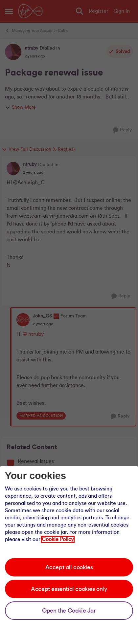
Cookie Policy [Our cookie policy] (58, 539)
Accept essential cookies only (69, 589)
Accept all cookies (69, 567)
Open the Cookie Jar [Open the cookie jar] (69, 611)
